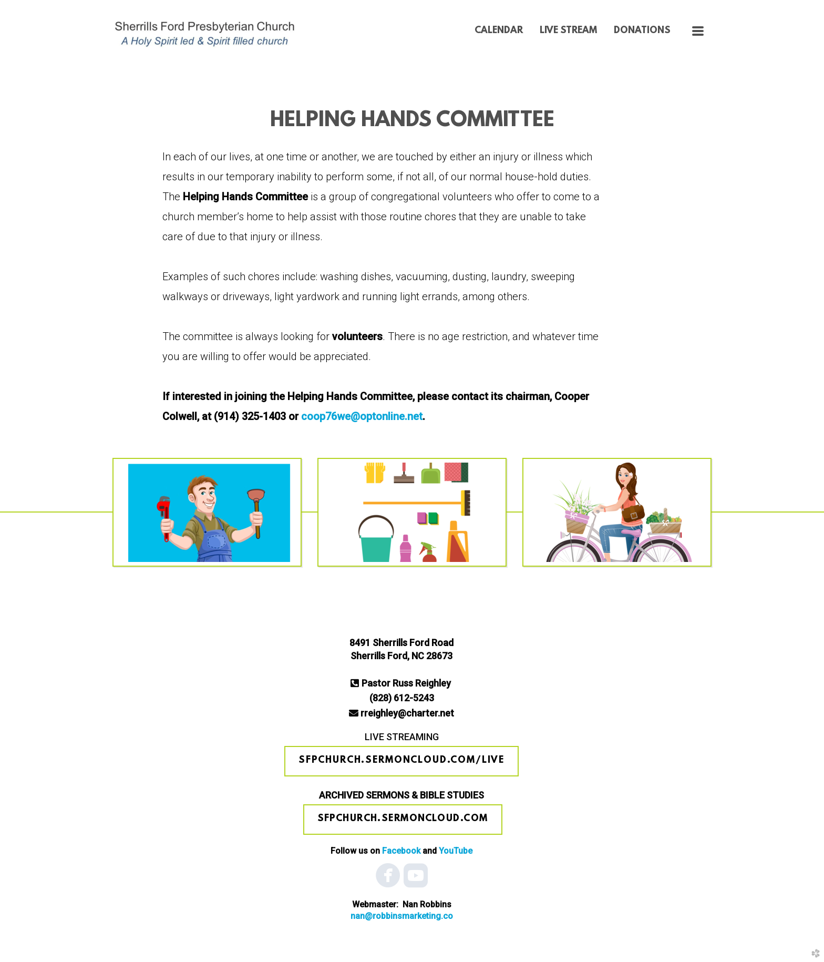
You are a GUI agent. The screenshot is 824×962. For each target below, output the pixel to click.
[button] (401, 761)
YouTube (455, 851)
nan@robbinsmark (402, 916)
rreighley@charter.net (407, 713)
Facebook (401, 851)
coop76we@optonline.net (362, 416)
